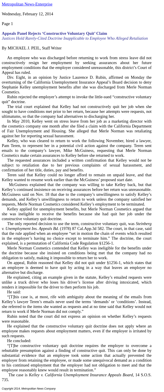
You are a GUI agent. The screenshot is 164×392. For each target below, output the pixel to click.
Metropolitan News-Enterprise (27, 4)
